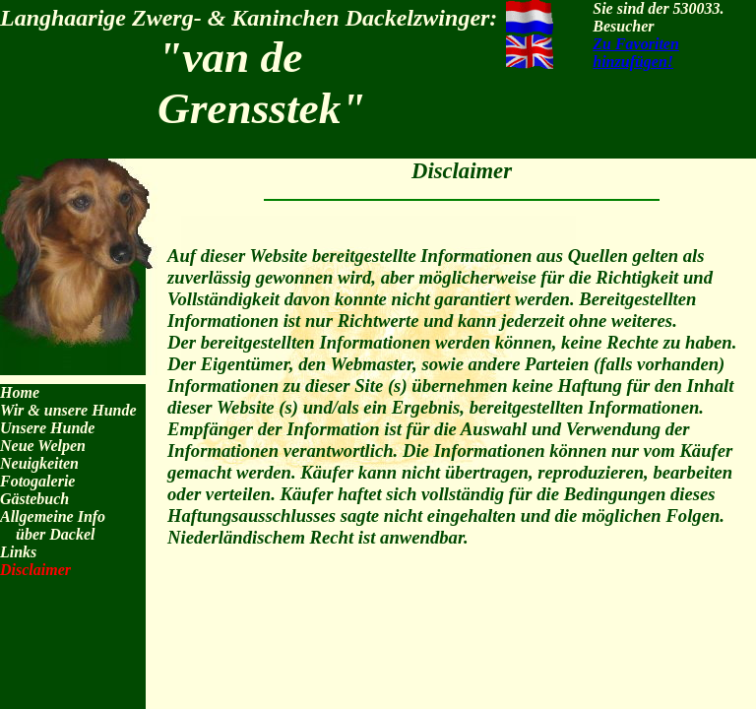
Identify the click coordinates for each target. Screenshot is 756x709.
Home (19, 392)
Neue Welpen (43, 445)
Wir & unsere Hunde (68, 410)
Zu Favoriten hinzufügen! (636, 52)
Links (18, 552)
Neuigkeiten (39, 463)
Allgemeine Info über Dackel (52, 525)
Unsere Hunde (47, 427)
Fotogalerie (37, 481)
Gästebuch (34, 498)
